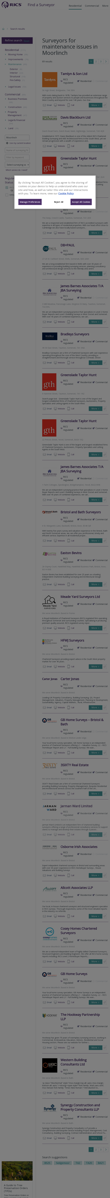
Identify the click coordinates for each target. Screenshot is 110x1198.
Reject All (58, 202)
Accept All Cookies (81, 202)
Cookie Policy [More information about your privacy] (66, 193)
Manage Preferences (30, 202)
